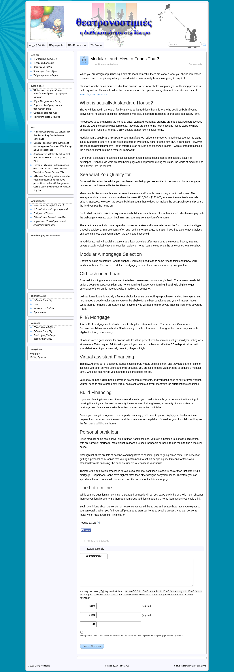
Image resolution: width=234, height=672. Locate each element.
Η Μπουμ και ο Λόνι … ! (45, 59)
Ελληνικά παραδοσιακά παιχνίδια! (49, 217)
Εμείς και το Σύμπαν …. (44, 213)
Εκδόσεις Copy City (42, 300)
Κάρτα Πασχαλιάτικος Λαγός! (47, 101)
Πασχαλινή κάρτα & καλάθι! (46, 117)
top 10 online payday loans (106, 64)
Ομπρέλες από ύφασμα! (45, 113)
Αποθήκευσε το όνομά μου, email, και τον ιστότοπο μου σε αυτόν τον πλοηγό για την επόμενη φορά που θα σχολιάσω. (131, 635)
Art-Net (118, 666)
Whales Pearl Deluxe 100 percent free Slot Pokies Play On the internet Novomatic (52, 135)
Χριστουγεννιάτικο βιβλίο (45, 71)
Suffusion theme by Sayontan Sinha (190, 666)
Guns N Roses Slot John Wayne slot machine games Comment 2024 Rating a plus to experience (52, 146)
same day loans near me (93, 94)
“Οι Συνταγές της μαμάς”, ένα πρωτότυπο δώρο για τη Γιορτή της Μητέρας (50, 93)
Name (92, 606)
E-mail (92, 615)
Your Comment (93, 556)
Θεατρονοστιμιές (42, 666)
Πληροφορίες (56, 45)
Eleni (96, 541)
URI (93, 624)
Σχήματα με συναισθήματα (46, 75)
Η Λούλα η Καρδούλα (43, 63)
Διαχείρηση (34, 353)
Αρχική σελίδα (37, 45)
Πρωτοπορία (39, 312)
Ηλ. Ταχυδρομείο (37, 357)
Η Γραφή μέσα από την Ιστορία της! (50, 209)
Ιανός (36, 304)
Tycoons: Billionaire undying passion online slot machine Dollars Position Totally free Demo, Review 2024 (51, 168)
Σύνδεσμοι (96, 45)
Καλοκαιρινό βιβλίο (42, 67)
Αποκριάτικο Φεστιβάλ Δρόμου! (48, 205)
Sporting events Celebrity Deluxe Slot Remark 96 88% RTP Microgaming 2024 (51, 157)
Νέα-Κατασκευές (77, 45)
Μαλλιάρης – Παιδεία (43, 308)
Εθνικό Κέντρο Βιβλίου (44, 327)
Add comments (195, 64)
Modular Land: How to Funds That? (124, 58)
